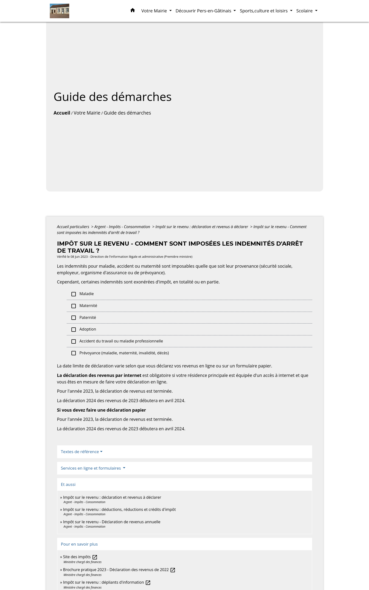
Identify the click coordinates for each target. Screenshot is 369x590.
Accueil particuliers (73, 226)
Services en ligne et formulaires (91, 468)
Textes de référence (80, 451)
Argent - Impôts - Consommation (122, 226)
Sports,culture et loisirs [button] (264, 11)
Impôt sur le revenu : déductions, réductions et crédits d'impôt (119, 509)
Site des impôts (80, 556)
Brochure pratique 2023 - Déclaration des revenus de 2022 (119, 569)
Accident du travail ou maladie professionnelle (117, 341)
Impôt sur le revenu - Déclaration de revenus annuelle (112, 521)
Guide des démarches (127, 112)
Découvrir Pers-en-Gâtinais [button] (204, 11)
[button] (132, 11)
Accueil (62, 112)
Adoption (83, 329)
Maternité (84, 306)
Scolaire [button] (305, 11)
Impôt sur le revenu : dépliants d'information (107, 582)
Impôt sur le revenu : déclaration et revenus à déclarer (202, 226)
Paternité (83, 318)
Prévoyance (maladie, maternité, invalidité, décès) (120, 353)
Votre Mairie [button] (154, 11)
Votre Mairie (87, 112)
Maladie (82, 294)
